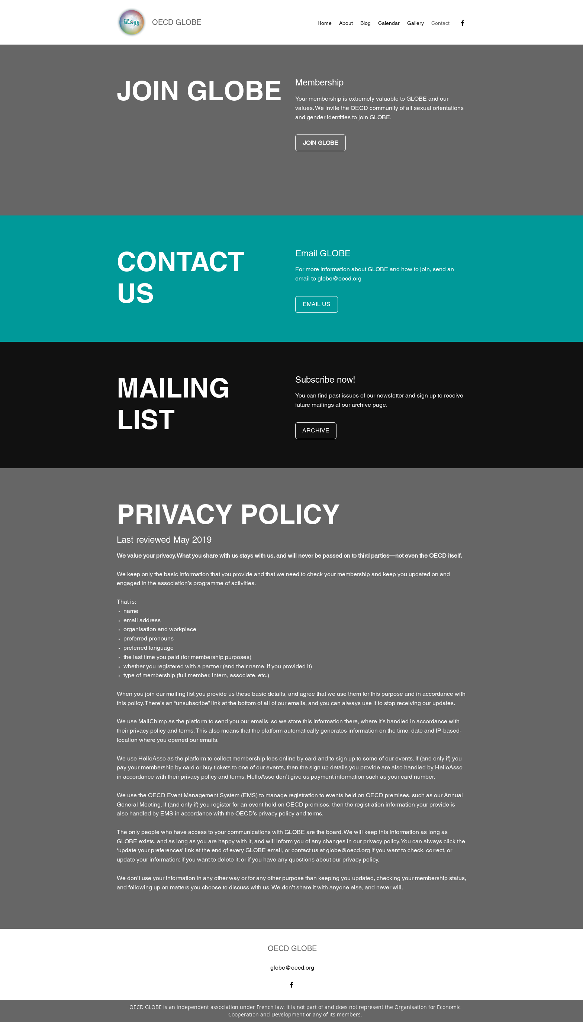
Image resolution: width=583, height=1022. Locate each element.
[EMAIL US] (316, 304)
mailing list (180, 693)
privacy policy (148, 730)
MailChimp (152, 721)
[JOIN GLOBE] (320, 142)
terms (186, 730)
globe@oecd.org (339, 278)
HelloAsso (152, 758)
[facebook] (462, 23)
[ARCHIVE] (315, 430)
